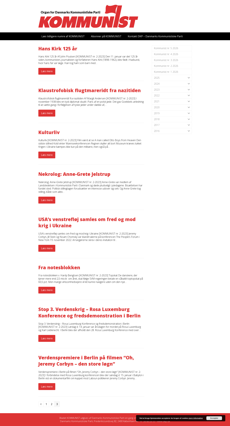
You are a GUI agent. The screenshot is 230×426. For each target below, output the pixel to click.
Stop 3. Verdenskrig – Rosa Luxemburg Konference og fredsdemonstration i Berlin (89, 312)
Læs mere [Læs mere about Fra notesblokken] (47, 290)
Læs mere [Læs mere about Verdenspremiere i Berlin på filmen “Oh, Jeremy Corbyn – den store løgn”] (47, 386)
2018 (172, 119)
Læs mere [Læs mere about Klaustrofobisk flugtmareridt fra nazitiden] (47, 113)
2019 (172, 113)
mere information (196, 418)
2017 (172, 125)
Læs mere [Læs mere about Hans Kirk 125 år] (47, 71)
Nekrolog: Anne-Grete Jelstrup (74, 174)
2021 (172, 101)
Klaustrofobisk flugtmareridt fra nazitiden (89, 90)
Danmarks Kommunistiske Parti (108, 417)
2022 (172, 95)
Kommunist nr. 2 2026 (166, 66)
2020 (172, 107)
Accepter (214, 418)
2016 (172, 131)
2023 (172, 90)
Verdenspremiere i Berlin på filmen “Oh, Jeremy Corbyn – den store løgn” (86, 360)
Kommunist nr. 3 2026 (166, 60)
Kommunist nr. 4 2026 (166, 54)
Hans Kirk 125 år (57, 48)
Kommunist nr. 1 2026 (166, 72)
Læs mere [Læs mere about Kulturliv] (47, 155)
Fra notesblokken (59, 267)
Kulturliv (49, 132)
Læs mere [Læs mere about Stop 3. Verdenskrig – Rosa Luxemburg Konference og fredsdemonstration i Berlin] (47, 338)
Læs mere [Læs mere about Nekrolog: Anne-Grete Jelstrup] (47, 200)
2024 (172, 84)
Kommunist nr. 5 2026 (166, 48)
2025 (172, 78)
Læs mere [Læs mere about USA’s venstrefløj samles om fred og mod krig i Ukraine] (47, 248)
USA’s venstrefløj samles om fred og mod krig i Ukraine (87, 222)
